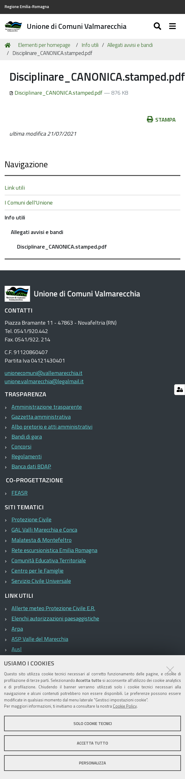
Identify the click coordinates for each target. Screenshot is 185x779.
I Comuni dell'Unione (29, 202)
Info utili (90, 45)
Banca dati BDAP (31, 466)
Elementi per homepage (44, 45)
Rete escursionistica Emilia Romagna (54, 550)
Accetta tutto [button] (92, 743)
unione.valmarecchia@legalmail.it (44, 381)
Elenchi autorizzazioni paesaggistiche (55, 618)
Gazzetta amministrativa (41, 416)
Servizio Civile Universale (41, 581)
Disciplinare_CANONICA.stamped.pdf (56, 92)
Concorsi (21, 446)
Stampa (161, 119)
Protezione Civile (31, 519)
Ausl (16, 649)
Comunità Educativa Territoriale (48, 560)
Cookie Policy (125, 706)
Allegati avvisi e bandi (130, 45)
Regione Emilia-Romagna (27, 7)
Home (9, 45)
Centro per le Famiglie (37, 570)
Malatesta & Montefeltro (41, 540)
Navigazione (26, 164)
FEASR (19, 493)
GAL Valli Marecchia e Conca (44, 529)
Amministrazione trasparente (46, 407)
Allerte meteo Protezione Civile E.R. (53, 608)
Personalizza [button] (92, 763)
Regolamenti (26, 456)
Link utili (15, 187)
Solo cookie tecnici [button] (92, 723)
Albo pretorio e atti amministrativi (51, 426)
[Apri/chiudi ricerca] (158, 26)
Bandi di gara (26, 436)
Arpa (17, 628)
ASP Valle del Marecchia (39, 639)
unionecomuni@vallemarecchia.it (43, 373)
